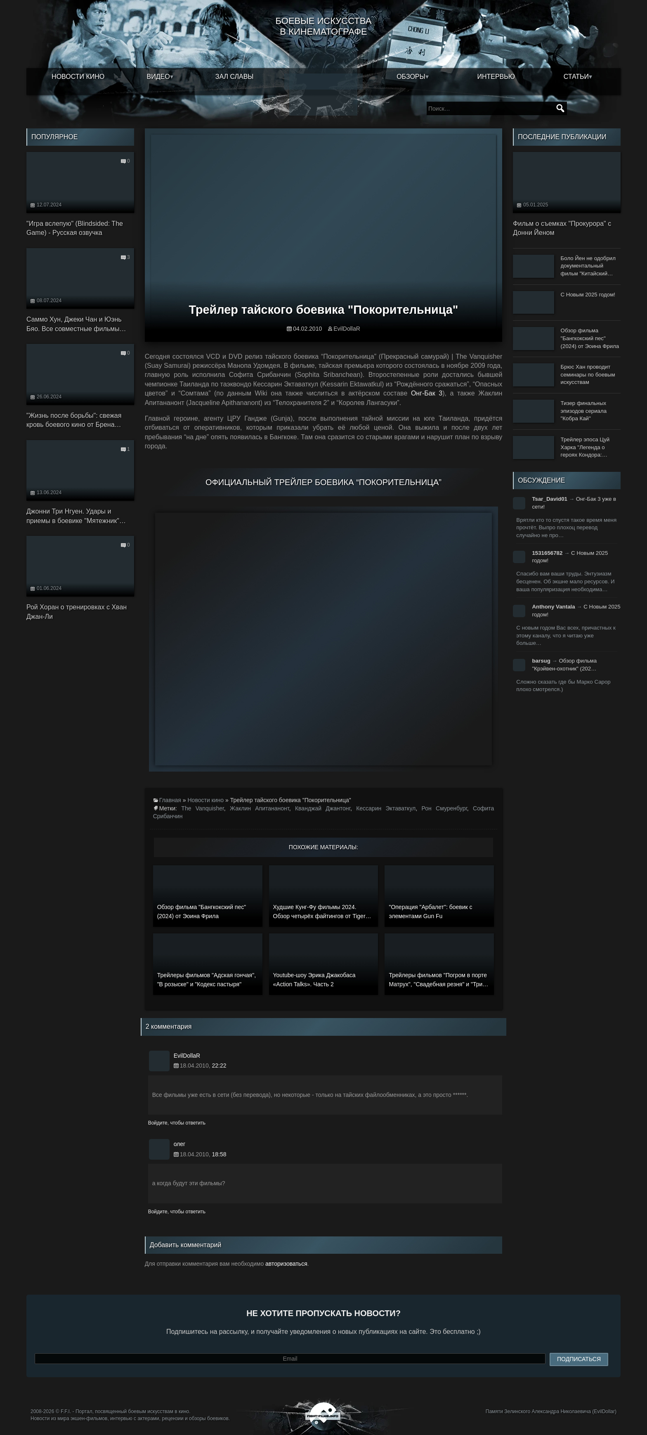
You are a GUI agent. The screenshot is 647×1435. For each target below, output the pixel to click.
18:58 (219, 1154)
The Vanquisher (202, 808)
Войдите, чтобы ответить (176, 1123)
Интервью (496, 76)
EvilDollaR (346, 328)
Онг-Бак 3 (426, 393)
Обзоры (411, 76)
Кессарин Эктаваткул (386, 808)
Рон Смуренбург (444, 808)
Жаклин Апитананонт (259, 808)
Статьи (576, 76)
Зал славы (234, 76)
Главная (170, 800)
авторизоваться (286, 1263)
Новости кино (78, 76)
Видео (158, 76)
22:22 (219, 1065)
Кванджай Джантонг (322, 808)
